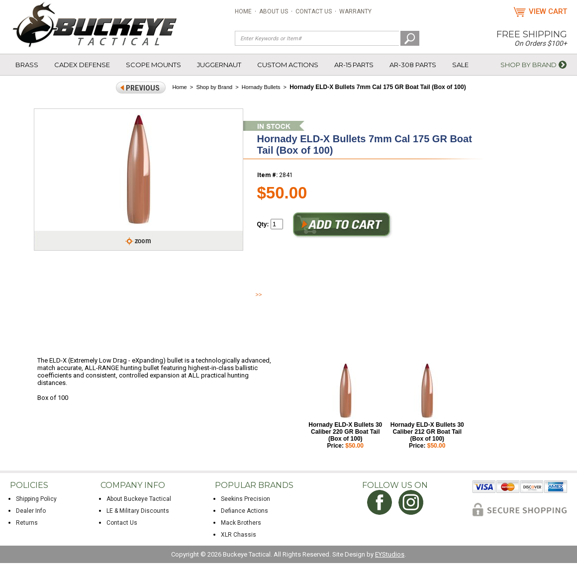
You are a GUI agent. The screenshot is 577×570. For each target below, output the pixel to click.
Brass (26, 65)
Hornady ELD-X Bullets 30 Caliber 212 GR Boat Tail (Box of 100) (427, 431)
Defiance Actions (244, 510)
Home (243, 11)
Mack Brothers (241, 522)
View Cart (548, 11)
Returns (27, 522)
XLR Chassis (238, 534)
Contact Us (313, 11)
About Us (273, 11)
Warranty (355, 11)
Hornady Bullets (261, 87)
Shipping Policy (36, 498)
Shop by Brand (528, 65)
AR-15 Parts (354, 65)
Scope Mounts (153, 65)
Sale (460, 65)
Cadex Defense (82, 65)
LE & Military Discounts (137, 510)
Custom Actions (287, 65)
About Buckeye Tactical (138, 498)
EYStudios (389, 554)
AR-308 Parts (412, 65)
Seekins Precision (245, 498)
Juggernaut (219, 65)
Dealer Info (31, 510)
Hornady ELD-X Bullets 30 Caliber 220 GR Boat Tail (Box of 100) (345, 431)
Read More (273, 294)
